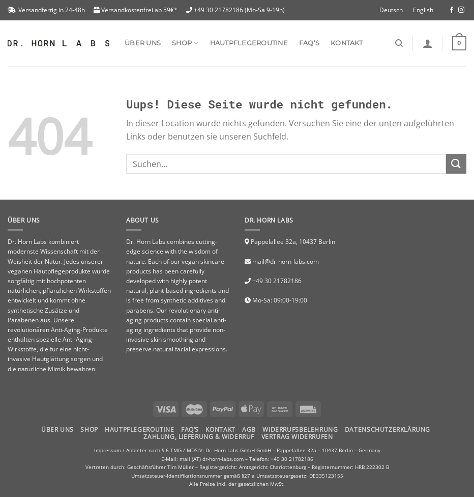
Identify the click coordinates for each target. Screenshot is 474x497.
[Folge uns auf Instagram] (461, 10)
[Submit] (456, 164)
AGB (249, 429)
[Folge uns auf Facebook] (452, 10)
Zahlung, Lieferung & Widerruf (198, 436)
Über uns (143, 43)
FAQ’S (190, 429)
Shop (89, 429)
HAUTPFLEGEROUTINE (139, 429)
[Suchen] (399, 43)
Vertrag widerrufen (297, 436)
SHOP (185, 43)
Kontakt (347, 43)
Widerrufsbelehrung (300, 429)
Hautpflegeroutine (249, 43)
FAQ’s (309, 43)
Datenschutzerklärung (387, 429)
